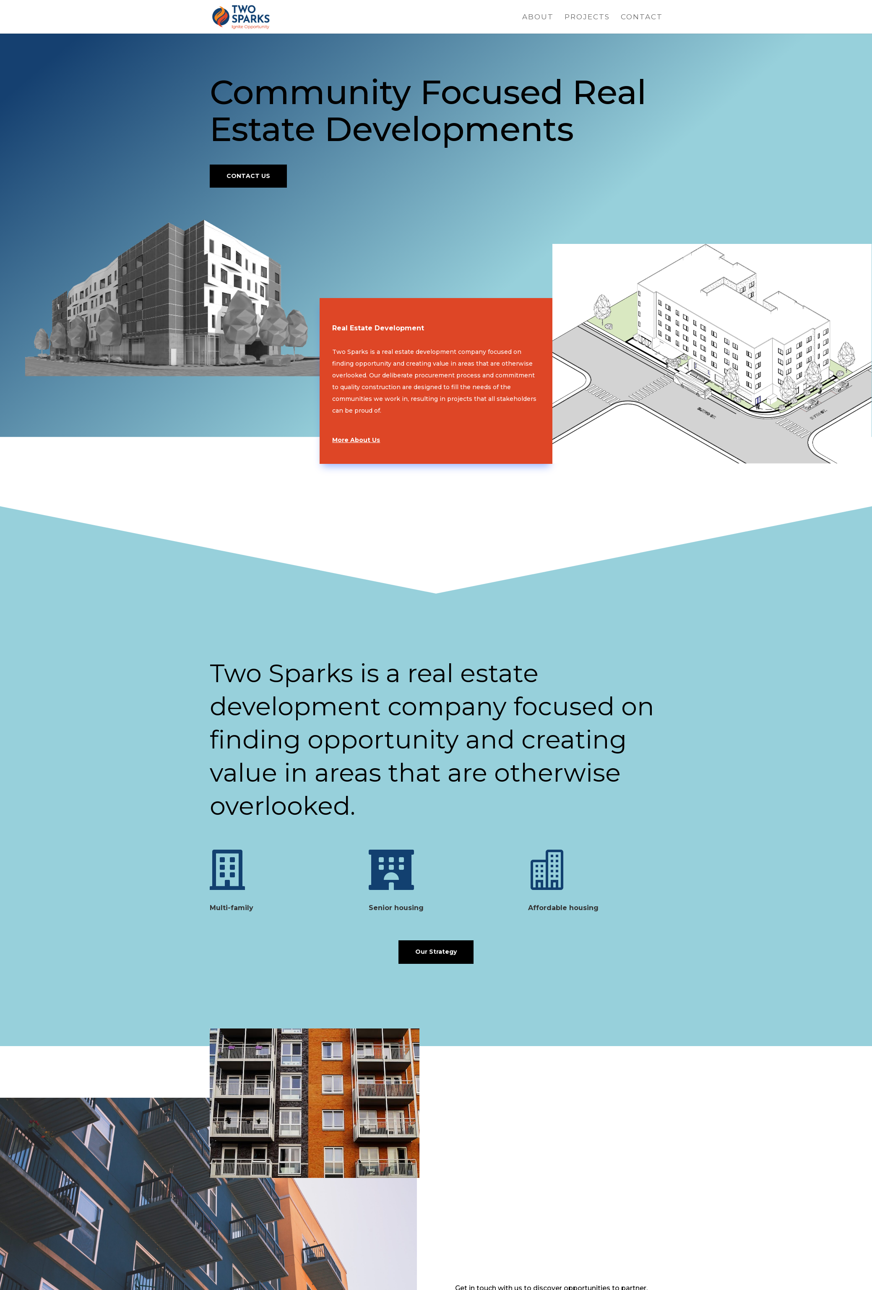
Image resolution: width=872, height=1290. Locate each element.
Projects (587, 17)
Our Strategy (436, 951)
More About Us (356, 440)
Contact (642, 17)
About (538, 17)
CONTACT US (248, 176)
